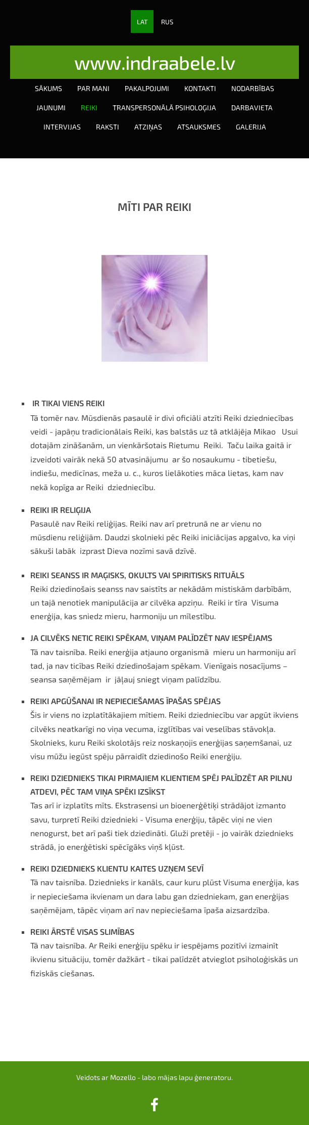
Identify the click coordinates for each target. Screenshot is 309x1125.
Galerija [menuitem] (251, 126)
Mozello (123, 1077)
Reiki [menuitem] (89, 107)
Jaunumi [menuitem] (51, 107)
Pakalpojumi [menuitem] (147, 88)
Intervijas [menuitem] (62, 126)
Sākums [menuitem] (48, 88)
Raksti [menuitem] (107, 126)
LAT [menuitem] (142, 22)
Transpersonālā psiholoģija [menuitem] (164, 107)
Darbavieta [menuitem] (252, 107)
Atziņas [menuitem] (148, 126)
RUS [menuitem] (167, 22)
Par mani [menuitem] (93, 88)
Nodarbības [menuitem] (252, 88)
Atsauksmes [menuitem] (199, 126)
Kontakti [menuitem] (200, 88)
